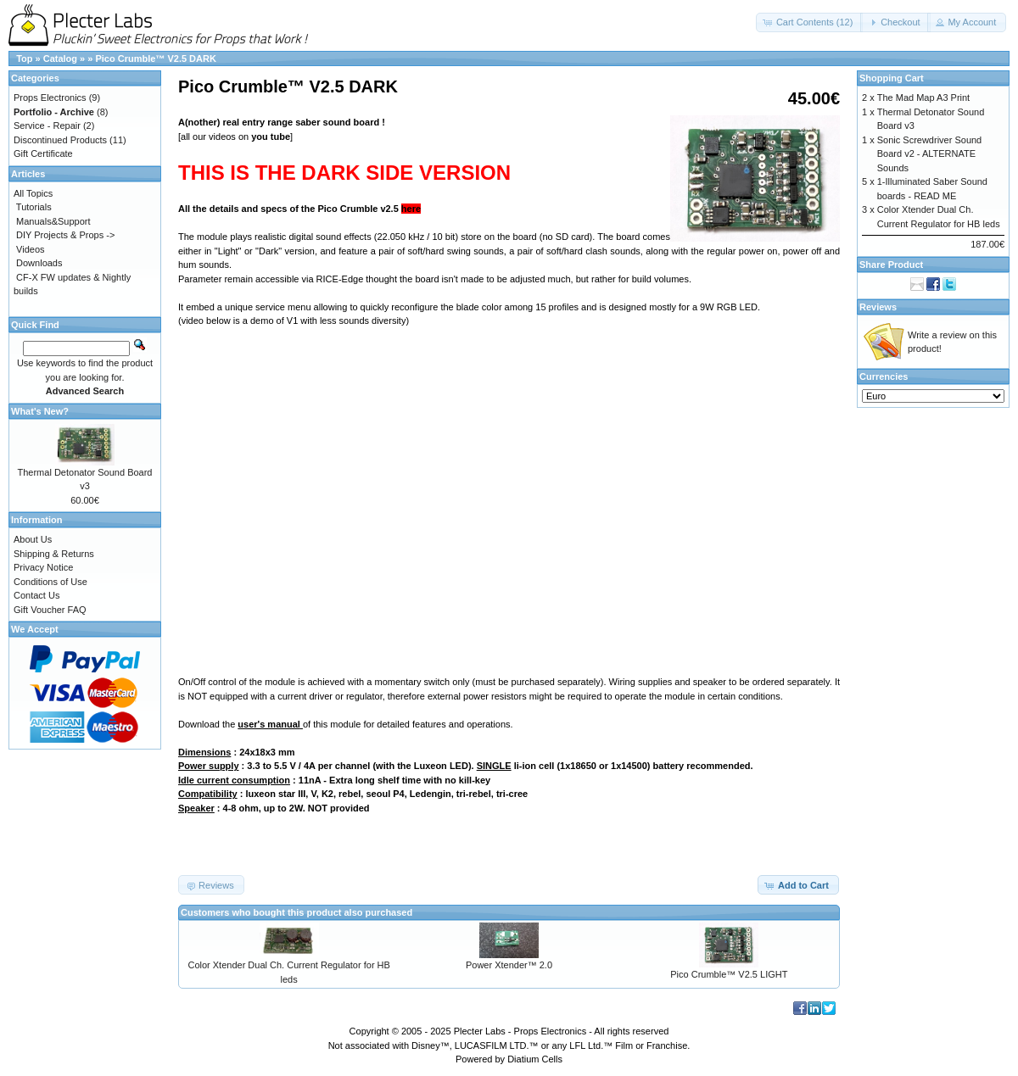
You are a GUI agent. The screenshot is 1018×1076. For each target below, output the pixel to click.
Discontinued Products (60, 140)
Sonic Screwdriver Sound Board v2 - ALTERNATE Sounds (929, 154)
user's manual (269, 724)
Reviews (878, 307)
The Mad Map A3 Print (923, 97)
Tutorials (34, 207)
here (411, 208)
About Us (33, 539)
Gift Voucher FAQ (50, 610)
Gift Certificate (43, 153)
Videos (30, 249)
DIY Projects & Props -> (65, 235)
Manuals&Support (53, 221)
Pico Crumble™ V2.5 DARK (155, 58)
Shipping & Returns (54, 554)
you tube (270, 136)
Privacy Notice (43, 567)
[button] (810, 22)
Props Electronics (50, 97)
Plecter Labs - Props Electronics (520, 1031)
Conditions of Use (50, 582)
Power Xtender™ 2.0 (509, 965)
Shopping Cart (891, 78)
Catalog (60, 58)
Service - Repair (47, 125)
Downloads (39, 263)
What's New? (40, 411)
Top (24, 58)
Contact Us (36, 595)
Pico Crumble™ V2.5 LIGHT (728, 974)
